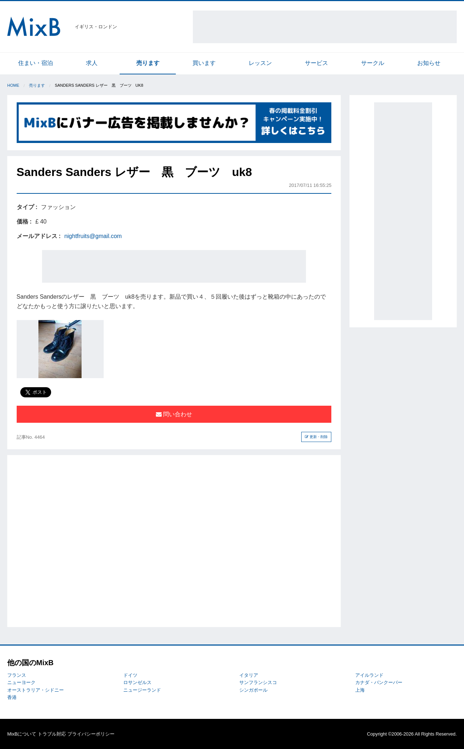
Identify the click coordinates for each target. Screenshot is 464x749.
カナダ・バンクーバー (378, 682)
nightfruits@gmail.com (93, 236)
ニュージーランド (142, 690)
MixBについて (21, 734)
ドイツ (130, 675)
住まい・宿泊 (35, 63)
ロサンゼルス (137, 682)
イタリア (248, 675)
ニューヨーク (21, 682)
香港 (12, 697)
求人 (92, 63)
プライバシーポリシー (91, 734)
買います (204, 63)
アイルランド (369, 675)
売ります (148, 63)
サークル (372, 63)
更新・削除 (316, 437)
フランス (16, 675)
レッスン (260, 63)
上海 (360, 690)
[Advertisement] (325, 27)
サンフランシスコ (258, 682)
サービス (316, 63)
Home (13, 85)
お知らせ (428, 63)
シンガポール (253, 690)
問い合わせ (174, 414)
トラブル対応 (52, 734)
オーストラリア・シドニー (35, 690)
